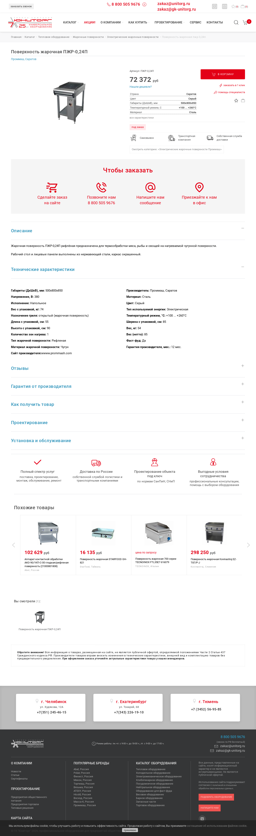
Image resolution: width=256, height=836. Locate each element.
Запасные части (146, 801)
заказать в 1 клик (232, 85)
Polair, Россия (82, 772)
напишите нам (210, 808)
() (235, 6)
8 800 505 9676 (126, 4)
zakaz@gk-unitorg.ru (176, 9)
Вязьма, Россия (83, 787)
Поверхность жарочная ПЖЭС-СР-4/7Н (47, 559)
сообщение (150, 202)
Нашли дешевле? (141, 86)
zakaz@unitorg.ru (173, 3)
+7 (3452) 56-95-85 (206, 709)
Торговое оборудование (150, 805)
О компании (111, 22)
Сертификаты (19, 778)
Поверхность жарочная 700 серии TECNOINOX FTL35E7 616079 (211, 560)
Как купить (137, 22)
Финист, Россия (83, 776)
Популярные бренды (91, 763)
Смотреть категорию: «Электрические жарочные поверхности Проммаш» (177, 149)
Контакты (215, 22)
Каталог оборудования (156, 763)
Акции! (89, 22)
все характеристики (142, 117)
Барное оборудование (149, 798)
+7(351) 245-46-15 (51, 712)
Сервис (195, 22)
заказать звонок (21, 6)
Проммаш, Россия (85, 805)
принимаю (130, 830)
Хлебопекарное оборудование (154, 780)
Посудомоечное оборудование (154, 783)
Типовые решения (22, 807)
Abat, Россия (81, 769)
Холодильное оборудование (153, 772)
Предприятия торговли (25, 804)
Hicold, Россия (82, 794)
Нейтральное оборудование (153, 787)
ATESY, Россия (82, 790)
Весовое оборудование (150, 794)
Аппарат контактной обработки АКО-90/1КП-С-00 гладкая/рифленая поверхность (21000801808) (102, 563)
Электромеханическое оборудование (159, 776)
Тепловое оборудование (150, 769)
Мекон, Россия (83, 780)
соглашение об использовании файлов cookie (216, 825)
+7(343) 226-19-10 (129, 712)
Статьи (15, 775)
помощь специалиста (229, 92)
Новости (16, 771)
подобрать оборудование (216, 797)
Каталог (69, 22)
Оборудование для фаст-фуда (154, 790)
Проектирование (168, 22)
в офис (199, 202)
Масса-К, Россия (84, 801)
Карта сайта (21, 818)
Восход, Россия (83, 798)
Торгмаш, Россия (84, 783)
